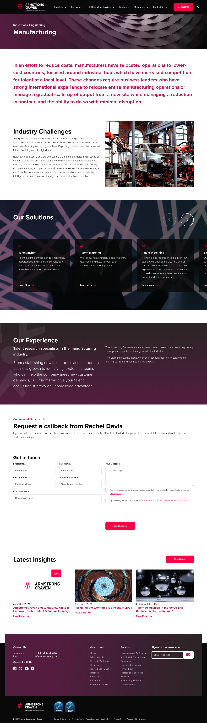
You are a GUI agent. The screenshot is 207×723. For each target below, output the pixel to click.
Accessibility (132, 718)
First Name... (19, 464)
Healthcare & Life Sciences (134, 653)
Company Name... (22, 491)
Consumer (126, 661)
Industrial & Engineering (133, 657)
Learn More (24, 285)
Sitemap (142, 718)
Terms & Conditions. (179, 500)
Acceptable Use (92, 718)
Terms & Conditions (62, 718)
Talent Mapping (97, 657)
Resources (140, 7)
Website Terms (78, 718)
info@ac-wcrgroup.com (46, 656)
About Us (94, 676)
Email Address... (21, 477)
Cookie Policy (150, 500)
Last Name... (65, 464)
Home (93, 653)
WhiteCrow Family (99, 684)
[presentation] (130, 514)
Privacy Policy (116, 493)
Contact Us (159, 7)
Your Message (112, 464)
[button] (187, 219)
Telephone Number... (69, 477)
